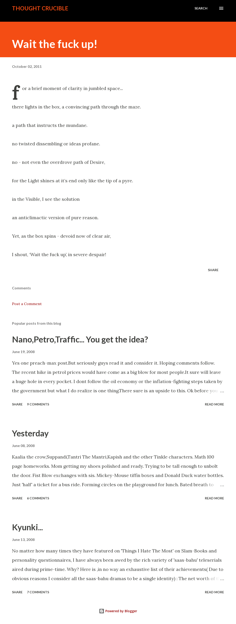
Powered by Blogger (118, 611)
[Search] (201, 8)
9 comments (38, 404)
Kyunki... (27, 527)
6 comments (38, 498)
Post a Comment (27, 303)
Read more (214, 404)
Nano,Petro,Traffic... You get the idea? (80, 339)
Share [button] (213, 270)
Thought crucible (40, 8)
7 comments (38, 592)
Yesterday (30, 433)
